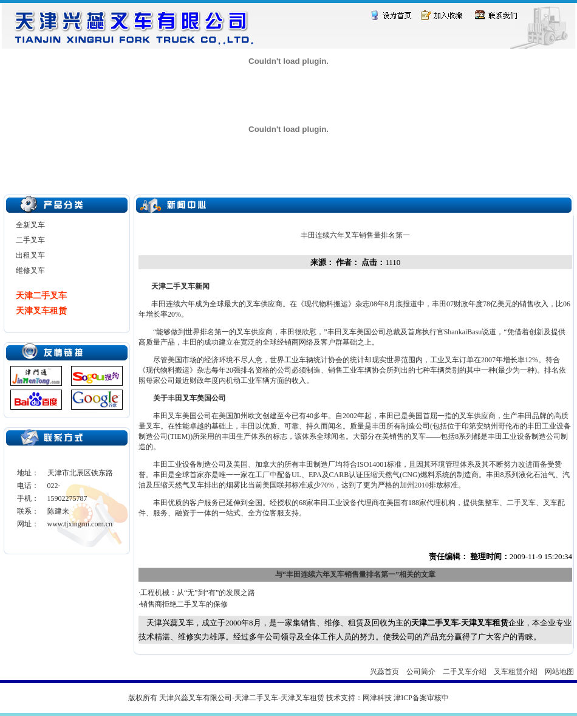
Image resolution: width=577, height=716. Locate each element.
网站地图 (559, 671)
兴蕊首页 (384, 671)
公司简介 (420, 671)
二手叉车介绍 (465, 671)
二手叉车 (30, 240)
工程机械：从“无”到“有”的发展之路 (197, 592)
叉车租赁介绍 (516, 671)
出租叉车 (30, 255)
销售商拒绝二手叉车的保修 (184, 604)
